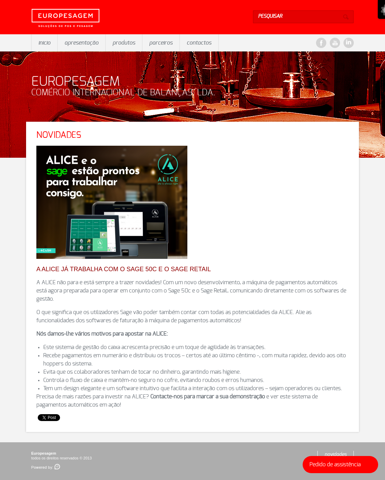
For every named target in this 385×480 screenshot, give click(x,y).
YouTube (335, 43)
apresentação (81, 43)
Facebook (321, 43)
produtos (124, 43)
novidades (336, 454)
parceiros (161, 43)
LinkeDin (348, 43)
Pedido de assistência (342, 464)
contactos (199, 43)
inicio (44, 43)
